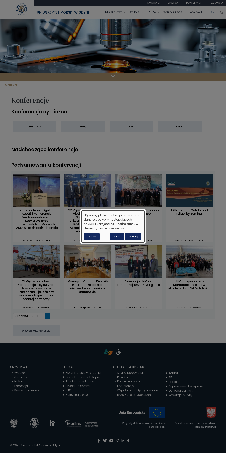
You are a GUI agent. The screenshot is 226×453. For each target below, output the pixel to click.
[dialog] (113, 226)
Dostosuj (91, 236)
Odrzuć (117, 236)
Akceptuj (133, 236)
